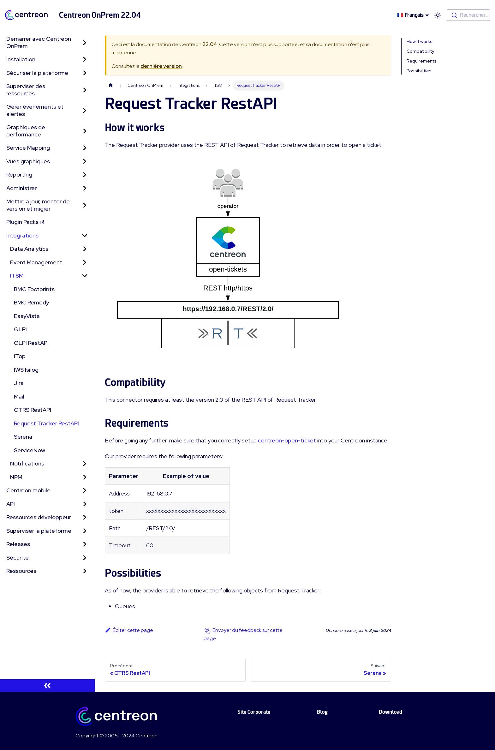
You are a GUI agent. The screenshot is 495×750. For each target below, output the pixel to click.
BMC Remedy (31, 302)
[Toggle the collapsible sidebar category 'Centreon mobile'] (85, 490)
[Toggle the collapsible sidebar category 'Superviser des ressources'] (85, 89)
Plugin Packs (25, 221)
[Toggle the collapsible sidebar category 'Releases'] (85, 544)
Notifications (27, 463)
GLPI (20, 329)
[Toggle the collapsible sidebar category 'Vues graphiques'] (85, 161)
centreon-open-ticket (287, 440)
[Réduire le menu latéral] (47, 685)
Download (390, 712)
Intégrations (22, 235)
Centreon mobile (28, 490)
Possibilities (419, 71)
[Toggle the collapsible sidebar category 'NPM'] (85, 477)
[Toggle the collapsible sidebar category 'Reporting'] (85, 175)
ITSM (17, 275)
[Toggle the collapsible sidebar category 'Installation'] (85, 59)
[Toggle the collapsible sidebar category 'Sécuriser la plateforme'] (85, 73)
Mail (19, 396)
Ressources (21, 570)
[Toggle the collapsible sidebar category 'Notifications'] (85, 464)
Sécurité (17, 557)
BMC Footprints (34, 289)
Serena (23, 436)
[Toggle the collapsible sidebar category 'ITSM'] (85, 276)
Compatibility (420, 51)
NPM (16, 477)
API (10, 503)
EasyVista (27, 316)
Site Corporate (253, 712)
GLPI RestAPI (31, 342)
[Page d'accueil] (111, 85)
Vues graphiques (28, 161)
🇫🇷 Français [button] (410, 15)
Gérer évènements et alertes (34, 110)
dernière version (161, 66)
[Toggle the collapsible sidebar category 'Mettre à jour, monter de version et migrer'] (85, 205)
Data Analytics (29, 248)
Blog (322, 712)
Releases (18, 544)
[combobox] (468, 15)
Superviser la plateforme (38, 530)
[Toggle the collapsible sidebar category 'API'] (85, 504)
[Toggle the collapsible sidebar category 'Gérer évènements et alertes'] (85, 110)
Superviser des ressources (25, 89)
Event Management (36, 262)
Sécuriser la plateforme (37, 72)
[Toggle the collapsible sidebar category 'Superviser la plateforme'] (85, 531)
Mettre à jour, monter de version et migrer (38, 205)
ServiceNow (29, 450)
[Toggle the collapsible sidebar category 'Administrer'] (85, 188)
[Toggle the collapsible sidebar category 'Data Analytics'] (85, 249)
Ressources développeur (38, 517)
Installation (20, 59)
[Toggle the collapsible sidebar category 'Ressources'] (85, 571)
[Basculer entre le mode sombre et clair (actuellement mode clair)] (438, 15)
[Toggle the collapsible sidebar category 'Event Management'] (85, 262)
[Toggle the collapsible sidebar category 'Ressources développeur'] (85, 517)
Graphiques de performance (25, 130)
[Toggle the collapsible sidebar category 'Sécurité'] (85, 558)
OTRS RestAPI (32, 409)
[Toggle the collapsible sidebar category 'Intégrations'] (85, 236)
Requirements (422, 61)
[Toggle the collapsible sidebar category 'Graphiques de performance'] (85, 131)
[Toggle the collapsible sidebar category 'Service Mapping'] (85, 148)
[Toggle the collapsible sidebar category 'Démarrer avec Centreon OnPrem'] (85, 42)
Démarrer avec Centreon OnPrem (38, 42)
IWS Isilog (26, 369)
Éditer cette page (129, 630)
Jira (19, 383)
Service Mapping (28, 147)
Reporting (19, 174)
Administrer (21, 188)
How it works (419, 41)
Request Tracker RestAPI (46, 423)
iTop (20, 356)
